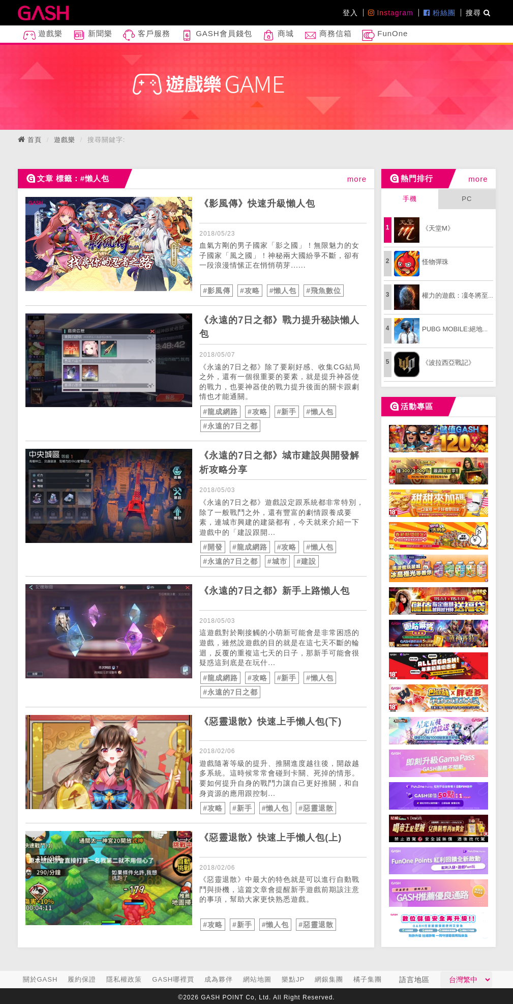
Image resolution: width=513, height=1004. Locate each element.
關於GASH (40, 979)
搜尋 (478, 13)
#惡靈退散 (316, 808)
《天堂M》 (438, 228)
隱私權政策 (124, 979)
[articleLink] (109, 244)
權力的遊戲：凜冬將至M (458, 295)
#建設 (306, 561)
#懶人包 (283, 290)
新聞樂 (92, 35)
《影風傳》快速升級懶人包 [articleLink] (257, 203)
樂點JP (293, 979)
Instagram (390, 13)
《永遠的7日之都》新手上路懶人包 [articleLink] (274, 591)
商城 (278, 35)
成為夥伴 (218, 979)
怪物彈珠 (435, 262)
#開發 (213, 547)
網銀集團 (329, 979)
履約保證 (82, 979)
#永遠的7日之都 (230, 426)
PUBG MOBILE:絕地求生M (461, 329)
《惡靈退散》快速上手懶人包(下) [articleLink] (270, 721)
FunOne (385, 35)
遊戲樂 (43, 35)
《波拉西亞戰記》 (448, 362)
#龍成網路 (220, 412)
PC (467, 199)
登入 (350, 13)
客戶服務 (146, 35)
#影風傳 (216, 290)
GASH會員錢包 (216, 35)
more (357, 179)
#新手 (287, 412)
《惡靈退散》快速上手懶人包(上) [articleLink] (270, 838)
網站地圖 (257, 979)
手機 (410, 199)
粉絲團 (440, 13)
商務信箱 (328, 35)
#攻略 (250, 290)
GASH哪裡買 (173, 979)
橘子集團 (367, 979)
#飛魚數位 (323, 290)
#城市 (277, 561)
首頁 (34, 140)
